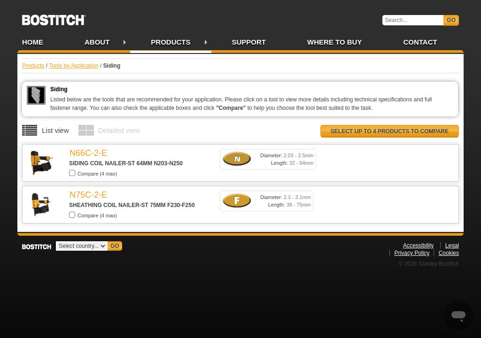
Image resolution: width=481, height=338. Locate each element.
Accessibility (418, 245)
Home (32, 42)
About (97, 42)
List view (55, 130)
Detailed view (119, 130)
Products (170, 42)
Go (451, 20)
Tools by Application (73, 65)
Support (249, 42)
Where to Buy (334, 42)
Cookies (449, 253)
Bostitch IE (54, 16)
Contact (420, 42)
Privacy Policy (412, 253)
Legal (452, 245)
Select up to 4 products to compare (390, 131)
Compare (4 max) (93, 173)
